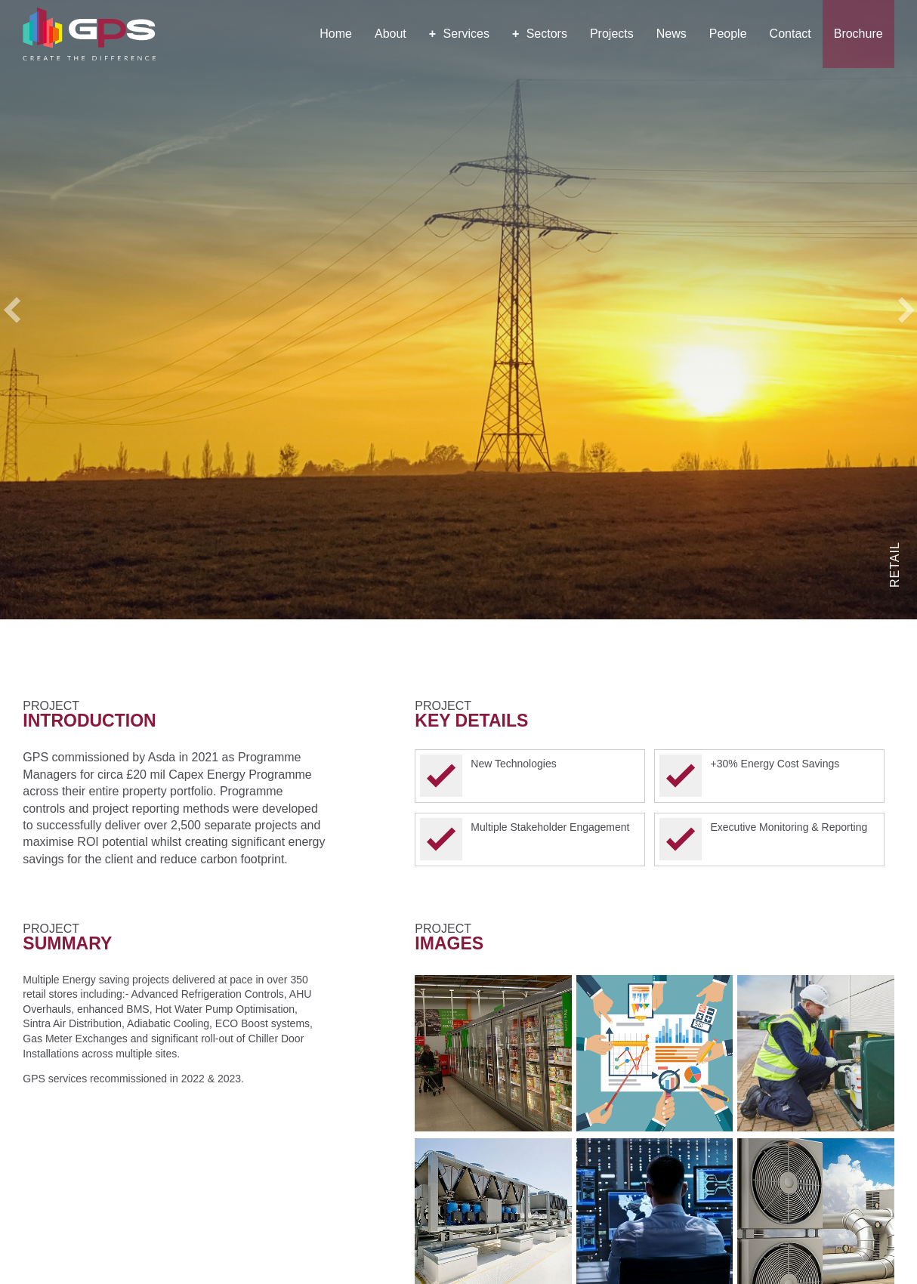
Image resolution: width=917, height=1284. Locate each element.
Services (459, 33)
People (728, 33)
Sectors (539, 33)
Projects (612, 33)
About (390, 33)
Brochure (858, 33)
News (671, 33)
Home (336, 33)
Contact (790, 33)
